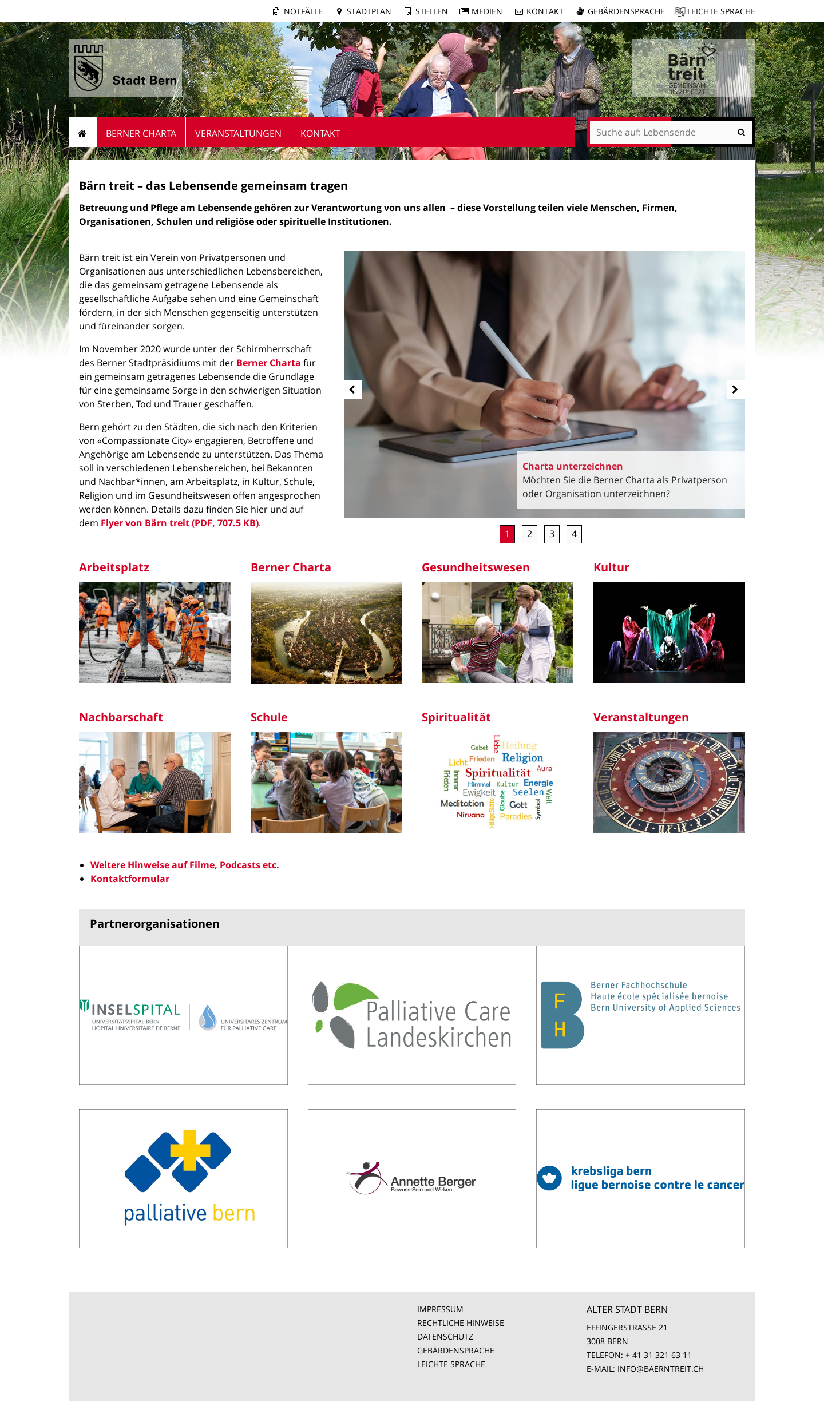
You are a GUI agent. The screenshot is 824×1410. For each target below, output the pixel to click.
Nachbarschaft (121, 717)
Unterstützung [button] (552, 534)
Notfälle (303, 11)
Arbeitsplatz (114, 567)
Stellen (431, 11)
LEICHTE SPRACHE (451, 1364)
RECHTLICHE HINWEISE (460, 1322)
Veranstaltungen (641, 717)
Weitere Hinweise (129, 865)
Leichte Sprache (721, 11)
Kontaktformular (129, 878)
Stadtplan (369, 11)
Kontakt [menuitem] (320, 133)
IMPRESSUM (440, 1309)
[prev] (352, 389)
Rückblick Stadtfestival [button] (574, 534)
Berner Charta (268, 362)
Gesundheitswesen (476, 567)
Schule (269, 717)
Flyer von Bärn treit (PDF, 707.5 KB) (180, 523)
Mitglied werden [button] (529, 534)
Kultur (611, 567)
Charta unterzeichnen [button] (507, 534)
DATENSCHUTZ (445, 1336)
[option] (545, 384)
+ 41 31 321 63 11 (658, 1354)
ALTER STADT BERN (627, 1309)
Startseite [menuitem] (83, 132)
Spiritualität (456, 717)
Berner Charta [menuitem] (141, 133)
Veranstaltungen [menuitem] (238, 133)
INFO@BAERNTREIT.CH (660, 1368)
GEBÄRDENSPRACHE (455, 1350)
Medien (487, 11)
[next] (736, 389)
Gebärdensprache (626, 11)
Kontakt (545, 11)
